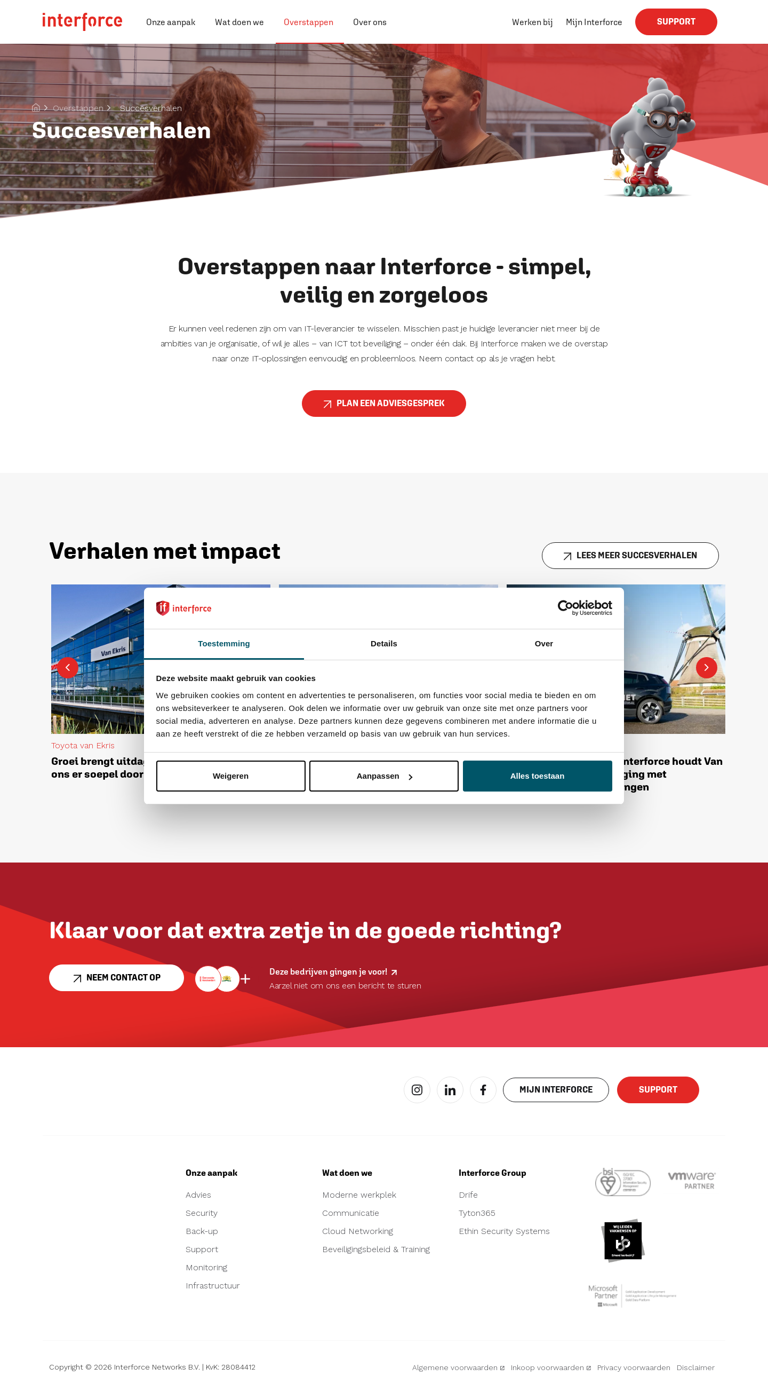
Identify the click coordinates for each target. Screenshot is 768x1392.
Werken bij (532, 22)
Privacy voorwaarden (633, 1367)
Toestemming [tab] (224, 643)
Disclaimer (696, 1367)
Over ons (370, 22)
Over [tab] (544, 643)
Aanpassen (384, 775)
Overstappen (308, 22)
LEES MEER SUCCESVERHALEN (630, 559)
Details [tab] (384, 643)
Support (676, 26)
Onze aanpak (170, 22)
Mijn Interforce (594, 22)
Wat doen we (239, 22)
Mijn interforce (556, 1093)
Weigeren (231, 775)
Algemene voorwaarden (458, 1367)
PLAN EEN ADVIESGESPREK (384, 407)
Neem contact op (116, 981)
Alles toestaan (537, 775)
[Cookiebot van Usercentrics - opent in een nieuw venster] (565, 608)
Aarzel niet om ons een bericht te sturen (345, 985)
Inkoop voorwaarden (551, 1367)
